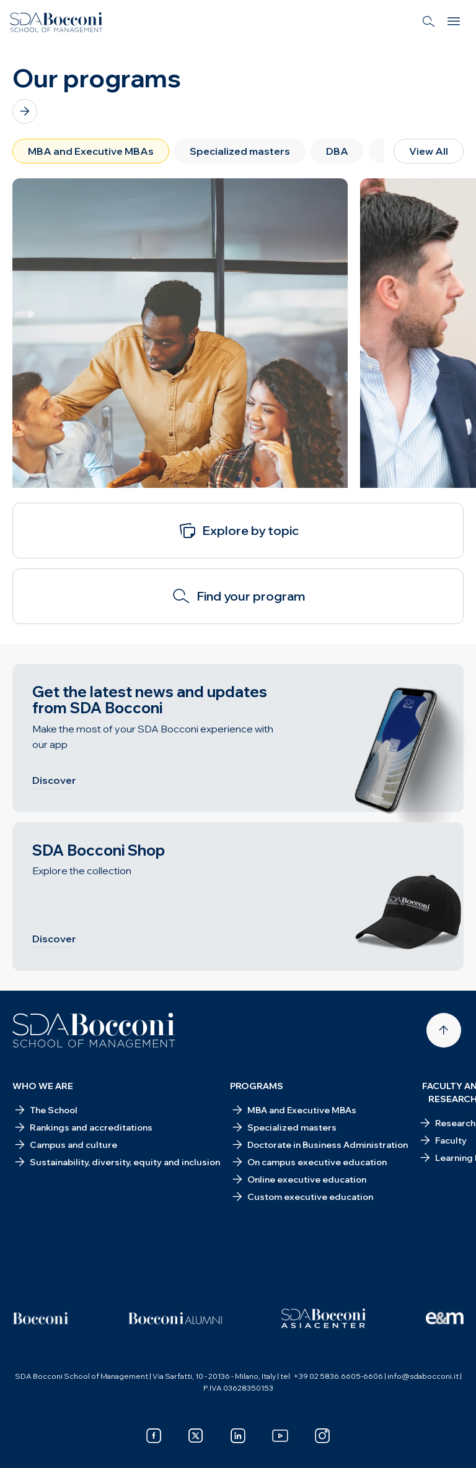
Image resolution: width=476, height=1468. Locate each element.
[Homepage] (93, 1030)
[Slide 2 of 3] (238, 479)
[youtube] (280, 1435)
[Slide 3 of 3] (258, 479)
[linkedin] (238, 1435)
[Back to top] (444, 1030)
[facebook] (153, 1435)
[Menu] (453, 22)
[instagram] (322, 1435)
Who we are (42, 1086)
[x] (195, 1435)
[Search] (428, 22)
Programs (256, 1086)
